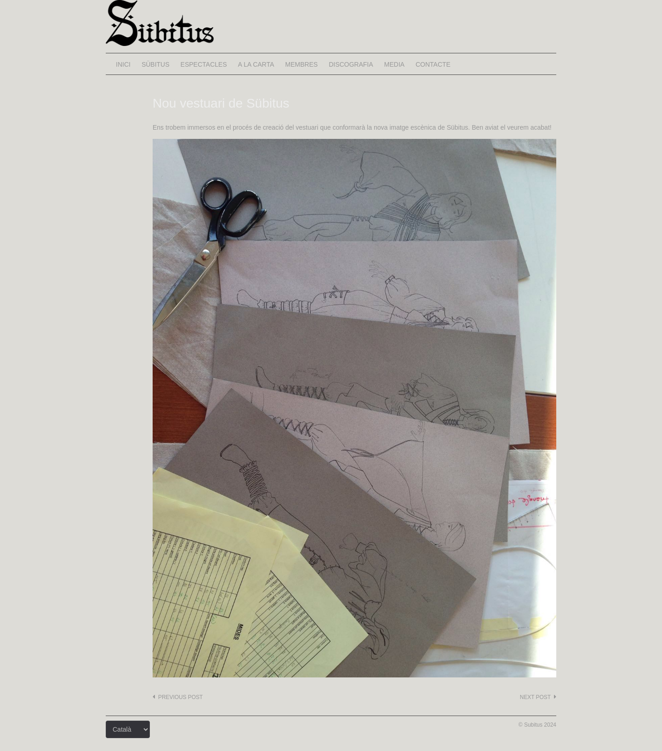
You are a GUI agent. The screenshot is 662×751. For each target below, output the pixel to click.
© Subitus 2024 (537, 725)
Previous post (180, 697)
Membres (301, 64)
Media (394, 64)
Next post (535, 697)
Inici (123, 64)
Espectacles (204, 64)
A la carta (256, 64)
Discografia (351, 64)
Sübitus (156, 64)
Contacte (433, 64)
